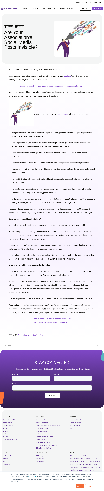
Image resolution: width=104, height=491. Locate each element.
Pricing (62, 9)
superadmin (10, 26)
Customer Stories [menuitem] (75, 423)
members (67, 76)
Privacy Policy (32, 476)
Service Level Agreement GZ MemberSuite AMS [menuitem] (85, 461)
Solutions (36, 9)
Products (27, 9)
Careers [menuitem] (5, 459)
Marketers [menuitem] (39, 434)
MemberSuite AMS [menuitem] (9, 420)
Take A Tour (85, 9)
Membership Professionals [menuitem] (44, 437)
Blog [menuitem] (71, 428)
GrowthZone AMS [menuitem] (8, 423)
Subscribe (52, 395)
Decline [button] (89, 486)
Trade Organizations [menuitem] (42, 423)
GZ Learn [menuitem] (5, 437)
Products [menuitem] (6, 417)
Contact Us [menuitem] (6, 464)
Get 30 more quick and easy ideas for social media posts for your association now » (52, 86)
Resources (46, 9)
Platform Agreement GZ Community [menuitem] (81, 456)
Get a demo (97, 8)
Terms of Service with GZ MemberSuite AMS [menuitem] (84, 459)
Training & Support (96, 2)
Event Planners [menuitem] (41, 440)
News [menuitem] (4, 461)
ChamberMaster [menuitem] (8, 426)
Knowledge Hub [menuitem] (75, 426)
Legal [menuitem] (72, 453)
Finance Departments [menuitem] (43, 442)
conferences (63, 114)
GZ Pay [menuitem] (5, 428)
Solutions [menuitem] (40, 417)
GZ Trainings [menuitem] (40, 456)
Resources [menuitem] (74, 417)
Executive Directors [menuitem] (42, 431)
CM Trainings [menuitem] (40, 461)
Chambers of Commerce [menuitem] (44, 428)
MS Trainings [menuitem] (40, 459)
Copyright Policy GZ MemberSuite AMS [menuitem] (82, 470)
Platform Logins (81, 2)
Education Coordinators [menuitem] (43, 448)
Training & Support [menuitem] (43, 453)
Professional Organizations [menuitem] (44, 420)
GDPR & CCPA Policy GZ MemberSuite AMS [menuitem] (83, 464)
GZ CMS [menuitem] (5, 431)
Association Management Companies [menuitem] (48, 426)
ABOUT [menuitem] (5, 453)
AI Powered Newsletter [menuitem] (10, 440)
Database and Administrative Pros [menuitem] (46, 445)
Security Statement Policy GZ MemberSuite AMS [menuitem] (85, 467)
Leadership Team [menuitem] (8, 456)
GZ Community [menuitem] (7, 434)
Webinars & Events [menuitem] (75, 420)
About (56, 9)
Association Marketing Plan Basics (31, 335)
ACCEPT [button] (79, 486)
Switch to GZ (70, 9)
